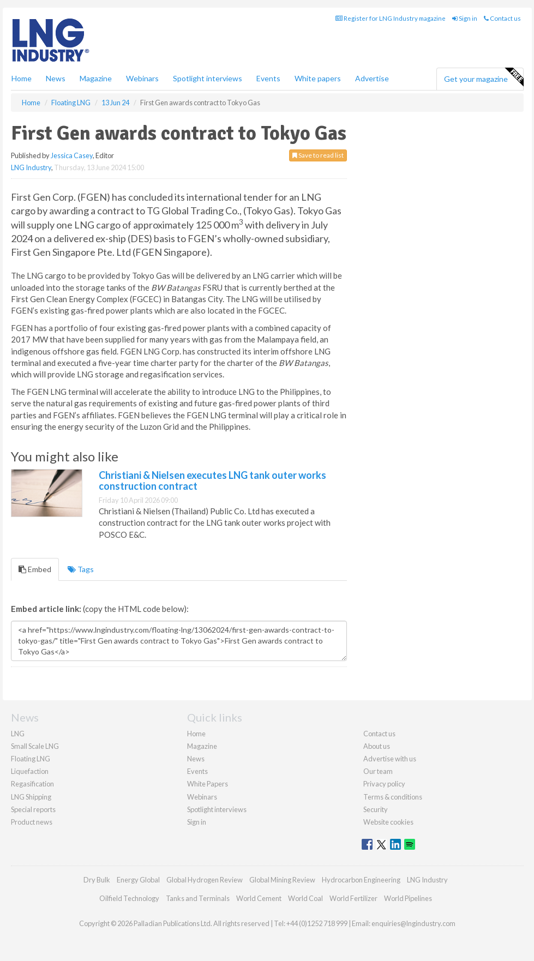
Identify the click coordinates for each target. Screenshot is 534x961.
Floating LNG (30, 758)
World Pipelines (408, 898)
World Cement (258, 898)
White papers (318, 78)
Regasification (32, 783)
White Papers (207, 783)
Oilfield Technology (129, 898)
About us (376, 746)
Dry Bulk (96, 879)
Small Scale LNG (35, 746)
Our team (378, 771)
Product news (31, 822)
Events (268, 78)
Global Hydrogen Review (204, 879)
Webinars (142, 78)
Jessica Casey (72, 155)
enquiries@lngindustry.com (413, 923)
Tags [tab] (81, 569)
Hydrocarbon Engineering (361, 879)
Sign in (464, 18)
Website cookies (388, 822)
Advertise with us (389, 758)
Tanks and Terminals (198, 898)
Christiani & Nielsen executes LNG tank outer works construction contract (212, 480)
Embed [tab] (35, 569)
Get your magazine (483, 77)
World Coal (305, 898)
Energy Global (138, 879)
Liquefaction (30, 771)
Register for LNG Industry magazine (390, 18)
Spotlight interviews (207, 78)
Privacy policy (384, 783)
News (196, 758)
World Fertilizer (353, 898)
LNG (18, 733)
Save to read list (318, 155)
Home (21, 78)
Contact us (502, 18)
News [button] (55, 78)
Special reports (33, 809)
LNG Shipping (31, 796)
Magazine (96, 78)
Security (375, 809)
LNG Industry (31, 167)
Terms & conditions (392, 796)
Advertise (372, 78)
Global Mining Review (282, 879)
